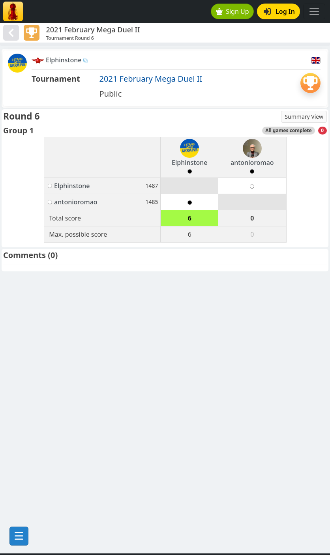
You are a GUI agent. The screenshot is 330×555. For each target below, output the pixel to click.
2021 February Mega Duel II (150, 78)
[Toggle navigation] (314, 11)
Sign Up (232, 11)
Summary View (304, 116)
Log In (279, 11)
